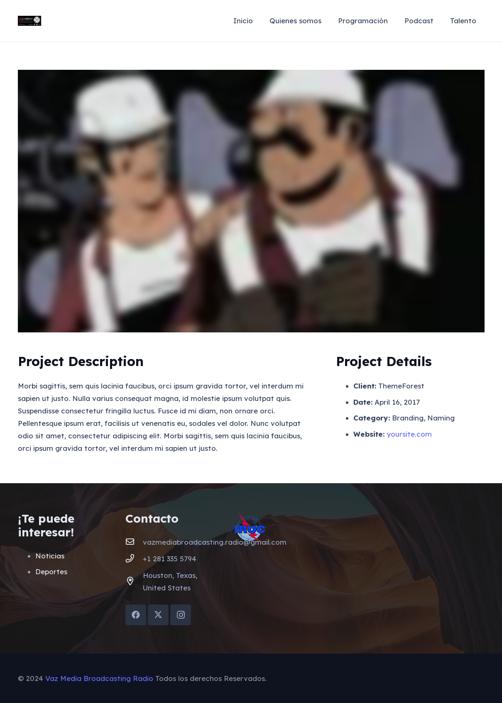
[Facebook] (135, 615)
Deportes (51, 571)
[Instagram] (180, 615)
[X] (158, 615)
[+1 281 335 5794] (134, 559)
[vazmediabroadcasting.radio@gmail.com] (134, 542)
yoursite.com (409, 434)
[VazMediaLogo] (30, 21)
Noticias (49, 555)
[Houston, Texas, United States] (134, 581)
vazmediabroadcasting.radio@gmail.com (215, 542)
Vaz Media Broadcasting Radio (99, 678)
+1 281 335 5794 (169, 558)
